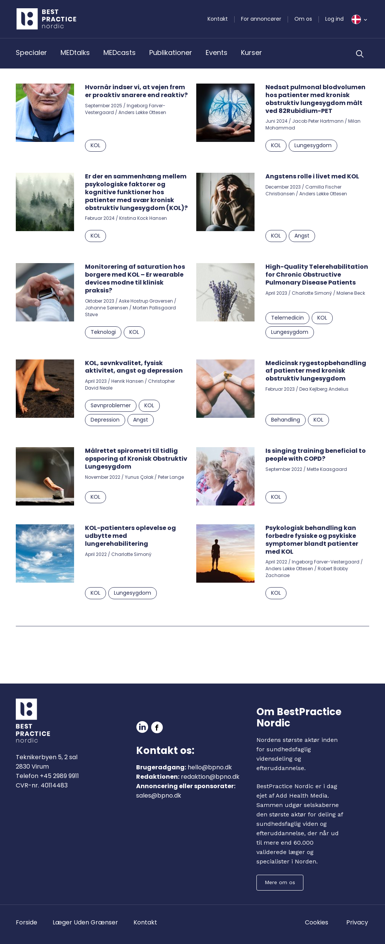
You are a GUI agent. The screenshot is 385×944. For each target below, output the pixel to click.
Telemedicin (287, 317)
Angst (301, 235)
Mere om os (280, 882)
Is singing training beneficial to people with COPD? (315, 454)
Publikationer (170, 52)
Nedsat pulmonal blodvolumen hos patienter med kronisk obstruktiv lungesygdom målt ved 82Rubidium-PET (315, 99)
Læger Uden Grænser (85, 922)
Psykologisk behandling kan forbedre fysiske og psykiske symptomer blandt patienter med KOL (311, 540)
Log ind (334, 19)
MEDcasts (119, 52)
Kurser (251, 52)
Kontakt (218, 19)
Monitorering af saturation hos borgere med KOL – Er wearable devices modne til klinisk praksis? (135, 278)
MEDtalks (75, 52)
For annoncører (261, 19)
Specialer (31, 52)
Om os (303, 19)
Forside (26, 922)
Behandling (285, 419)
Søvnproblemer (111, 405)
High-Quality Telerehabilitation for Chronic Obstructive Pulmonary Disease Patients (316, 274)
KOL (95, 145)
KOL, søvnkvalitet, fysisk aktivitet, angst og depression (134, 367)
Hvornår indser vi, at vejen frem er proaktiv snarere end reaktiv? (136, 91)
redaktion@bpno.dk (210, 776)
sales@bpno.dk (158, 795)
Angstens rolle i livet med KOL (312, 176)
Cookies (316, 922)
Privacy (357, 922)
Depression (105, 419)
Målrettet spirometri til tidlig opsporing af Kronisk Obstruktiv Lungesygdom (136, 458)
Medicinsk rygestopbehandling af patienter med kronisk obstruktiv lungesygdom (315, 371)
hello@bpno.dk (210, 767)
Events (216, 52)
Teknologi (103, 332)
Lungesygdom (313, 145)
